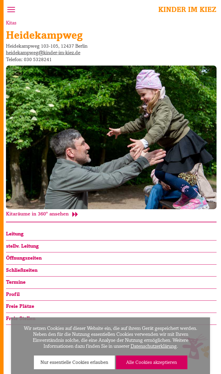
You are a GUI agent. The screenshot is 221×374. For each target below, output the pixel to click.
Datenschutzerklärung (154, 346)
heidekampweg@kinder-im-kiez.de (43, 52)
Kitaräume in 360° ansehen (42, 214)
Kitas (11, 23)
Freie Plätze (20, 306)
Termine (16, 282)
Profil (13, 294)
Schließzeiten (21, 270)
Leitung (14, 234)
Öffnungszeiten (24, 258)
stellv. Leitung (22, 246)
